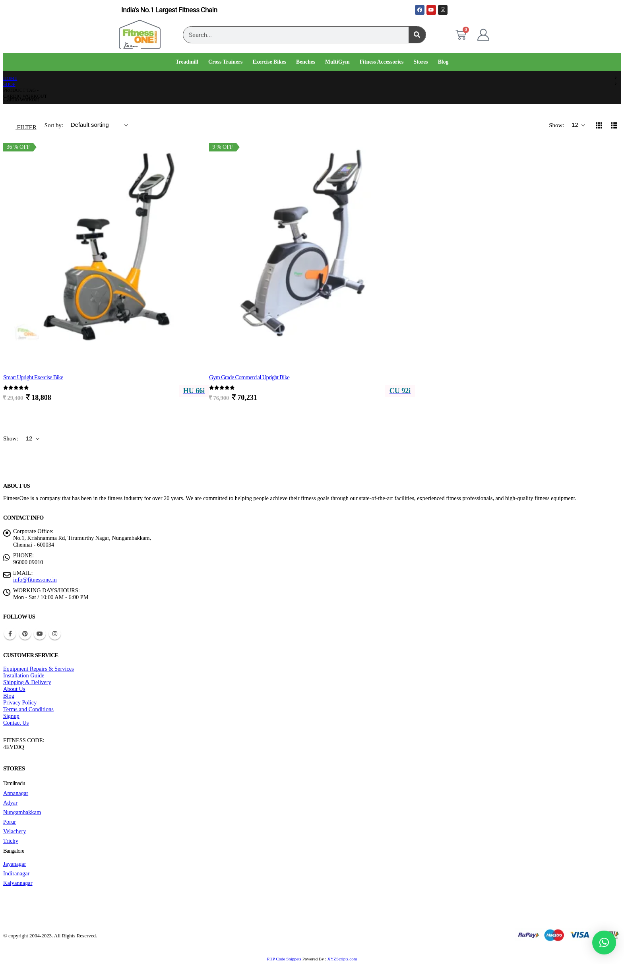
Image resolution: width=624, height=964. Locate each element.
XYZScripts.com (342, 958)
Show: (557, 125)
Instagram (55, 634)
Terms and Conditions (28, 709)
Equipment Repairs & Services (38, 668)
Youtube (40, 634)
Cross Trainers (225, 62)
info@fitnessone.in (35, 579)
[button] (22, 125)
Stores (420, 62)
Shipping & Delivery (27, 682)
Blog (443, 62)
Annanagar (15, 793)
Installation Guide (24, 675)
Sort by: (55, 125)
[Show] (578, 125)
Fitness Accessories (382, 62)
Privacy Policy (20, 702)
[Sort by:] (99, 125)
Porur (9, 822)
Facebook (10, 634)
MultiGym (337, 62)
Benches (305, 62)
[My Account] (483, 35)
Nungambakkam (22, 812)
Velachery (14, 831)
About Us (14, 689)
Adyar (10, 802)
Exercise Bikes (269, 62)
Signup (11, 716)
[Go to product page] (106, 246)
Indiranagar (16, 873)
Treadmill (187, 62)
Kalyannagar (18, 883)
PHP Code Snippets (284, 958)
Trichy (10, 841)
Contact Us (16, 723)
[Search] (417, 35)
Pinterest (25, 634)
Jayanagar (14, 864)
